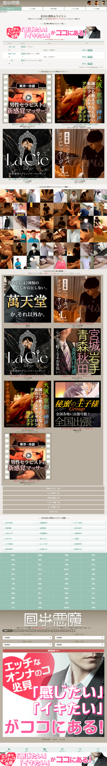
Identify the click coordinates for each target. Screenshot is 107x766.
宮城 (13, 560)
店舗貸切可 (43, 523)
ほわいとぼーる (77, 378)
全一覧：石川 (53, 512)
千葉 (12, 569)
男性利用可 (9, 549)
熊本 (93, 603)
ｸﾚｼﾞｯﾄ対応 (78, 523)
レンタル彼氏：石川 (53, 493)
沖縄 (93, 608)
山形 (66, 560)
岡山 (39, 593)
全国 (12, 555)
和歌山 (66, 588)
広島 (66, 593)
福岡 (12, 603)
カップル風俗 (96, 8)
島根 (13, 593)
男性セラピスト (10, 8)
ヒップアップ (64, 630)
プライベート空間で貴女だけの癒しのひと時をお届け (79, 179)
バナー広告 (62, 739)
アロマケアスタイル (79, 126)
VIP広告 (54, 739)
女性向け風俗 (53, 8)
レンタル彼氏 (32, 8)
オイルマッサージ (31, 630)
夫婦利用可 (78, 544)
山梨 (93, 574)
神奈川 (66, 569)
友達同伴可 (78, 533)
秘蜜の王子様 (77, 430)
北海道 (39, 555)
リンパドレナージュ (43, 630)
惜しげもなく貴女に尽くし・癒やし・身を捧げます (77, 428)
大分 (13, 608)
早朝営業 (8, 528)
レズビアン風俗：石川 (53, 502)
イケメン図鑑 (96, 5)
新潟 (93, 569)
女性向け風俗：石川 (53, 498)
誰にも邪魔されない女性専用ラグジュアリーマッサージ (27, 179)
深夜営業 (43, 528)
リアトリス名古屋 (79, 181)
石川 (39, 574)
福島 (93, 560)
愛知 (93, 579)
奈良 (39, 588)
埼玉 (93, 565)
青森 (66, 555)
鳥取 (93, 588)
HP (91, 50)
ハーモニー (30, 47)
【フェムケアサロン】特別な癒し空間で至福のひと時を (79, 124)
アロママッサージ (19, 630)
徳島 (13, 598)
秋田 (39, 560)
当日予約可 (9, 523)
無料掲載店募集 (94, 67)
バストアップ (54, 630)
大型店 (76, 539)
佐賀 (39, 603)
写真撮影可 (43, 533)
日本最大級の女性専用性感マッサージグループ (27, 324)
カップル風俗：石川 (53, 507)
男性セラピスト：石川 (53, 488)
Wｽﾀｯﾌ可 (8, 539)
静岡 (66, 579)
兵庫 (12, 588)
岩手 (93, 555)
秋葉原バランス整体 (32, 53)
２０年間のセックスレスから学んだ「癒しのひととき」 (77, 376)
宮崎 (39, 608)
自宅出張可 (78, 528)
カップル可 (43, 544)
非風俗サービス (8, 630)
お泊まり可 (9, 533)
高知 (93, 598)
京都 (66, 584)
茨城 (13, 565)
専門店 (84, 50)
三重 (13, 584)
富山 (13, 574)
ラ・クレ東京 (27, 181)
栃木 (39, 565)
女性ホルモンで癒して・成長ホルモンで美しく (27, 124)
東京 (39, 569)
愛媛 (66, 598)
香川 (39, 598)
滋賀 (39, 584)
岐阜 (39, 579)
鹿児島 (66, 608)
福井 (66, 574)
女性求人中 (43, 549)
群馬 (66, 565)
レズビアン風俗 (74, 8)
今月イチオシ (103, 5)
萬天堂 (28, 325)
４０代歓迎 (9, 544)
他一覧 (72, 630)
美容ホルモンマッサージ (27, 126)
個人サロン (43, 539)
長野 (13, 579)
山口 (93, 593)
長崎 (66, 603)
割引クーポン (89, 5)
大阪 (93, 584)
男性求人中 (78, 549)
